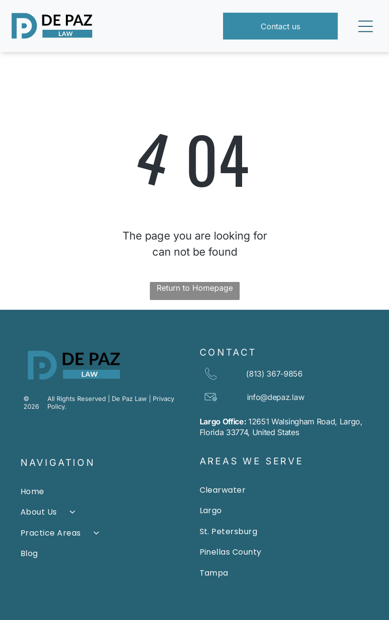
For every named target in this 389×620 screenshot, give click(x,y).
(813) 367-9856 (274, 374)
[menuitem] (105, 492)
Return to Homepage (195, 288)
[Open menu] (365, 26)
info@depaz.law (276, 397)
